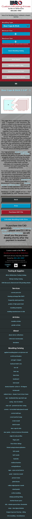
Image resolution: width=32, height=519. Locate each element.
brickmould (16, 390)
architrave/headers (16, 356)
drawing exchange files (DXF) (16, 296)
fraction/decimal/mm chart (16, 71)
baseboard (16, 378)
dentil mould (16, 424)
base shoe (16, 375)
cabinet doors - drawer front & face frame (16, 394)
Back (16, 199)
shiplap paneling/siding (16, 496)
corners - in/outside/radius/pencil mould (16, 409)
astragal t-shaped (16, 359)
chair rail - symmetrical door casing (16, 405)
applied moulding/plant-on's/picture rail (16, 352)
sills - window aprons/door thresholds (16, 504)
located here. (26, 179)
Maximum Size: (7, 38)
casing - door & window (16, 401)
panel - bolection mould (16, 473)
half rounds (16, 454)
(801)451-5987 (16, 11)
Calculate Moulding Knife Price (16, 219)
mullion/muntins (16, 462)
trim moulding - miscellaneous (16, 515)
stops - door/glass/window (16, 508)
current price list (16, 292)
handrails (16, 458)
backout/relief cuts (16, 363)
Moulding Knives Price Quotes (16, 77)
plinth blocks (16, 481)
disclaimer (16, 342)
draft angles (25, 153)
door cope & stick (16, 428)
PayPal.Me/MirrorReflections (12, 233)
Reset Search (16, 59)
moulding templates (16, 307)
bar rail (16, 367)
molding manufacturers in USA (16, 311)
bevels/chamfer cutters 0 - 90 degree (16, 386)
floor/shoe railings (16, 443)
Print (16, 205)
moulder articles (16, 321)
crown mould (16, 420)
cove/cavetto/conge (16, 416)
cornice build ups (16, 413)
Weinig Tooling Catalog (16, 278)
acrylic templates (21, 151)
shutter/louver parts (16, 500)
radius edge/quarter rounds (16, 485)
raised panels (16, 489)
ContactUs (8, 265)
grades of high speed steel (16, 303)
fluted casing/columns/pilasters (16, 447)
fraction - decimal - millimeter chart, (16, 184)
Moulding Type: (7, 22)
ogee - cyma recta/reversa (16, 470)
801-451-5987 (19, 257)
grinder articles (16, 325)
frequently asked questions (16, 300)
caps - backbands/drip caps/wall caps (16, 397)
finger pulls (16, 439)
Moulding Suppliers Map (16, 65)
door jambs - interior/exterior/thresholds (16, 432)
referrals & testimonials (16, 338)
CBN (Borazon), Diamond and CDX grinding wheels (16, 282)
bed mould (16, 382)
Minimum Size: (7, 30)
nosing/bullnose (16, 466)
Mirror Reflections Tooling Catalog (16, 275)
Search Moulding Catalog (16, 50)
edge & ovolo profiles (16, 435)
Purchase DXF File (16, 212)
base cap (16, 371)
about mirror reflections (16, 334)
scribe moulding (16, 492)
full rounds (16, 451)
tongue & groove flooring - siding (16, 511)
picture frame (16, 477)
